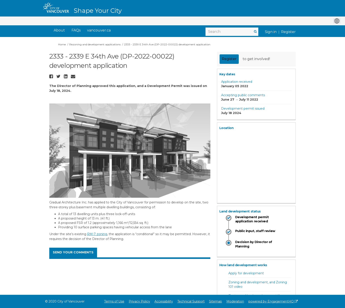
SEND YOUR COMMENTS (73, 252)
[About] (59, 30)
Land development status (240, 211)
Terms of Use (114, 301)
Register (288, 32)
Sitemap (215, 301)
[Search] (232, 32)
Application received (236, 82)
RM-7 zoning (97, 234)
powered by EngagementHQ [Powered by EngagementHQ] (273, 301)
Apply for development (246, 273)
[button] (51, 76)
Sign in (271, 32)
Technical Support (191, 301)
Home (62, 44)
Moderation (235, 301)
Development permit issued (242, 109)
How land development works (243, 265)
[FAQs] (76, 30)
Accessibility (163, 301)
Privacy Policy (139, 301)
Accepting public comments (243, 95)
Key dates (227, 74)
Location (226, 128)
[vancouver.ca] (99, 30)
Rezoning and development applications (95, 44)
